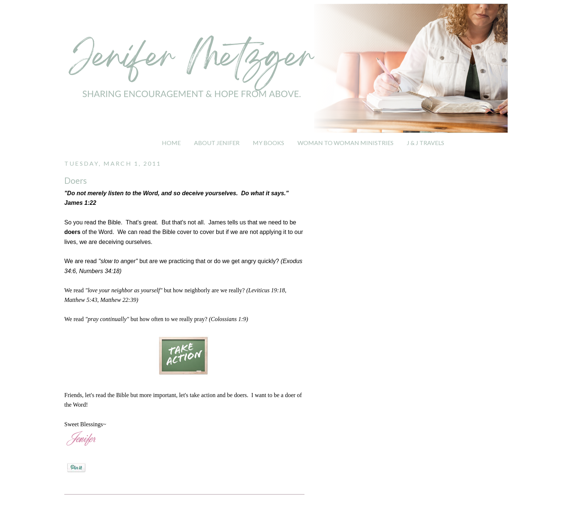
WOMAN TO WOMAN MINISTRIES (345, 142)
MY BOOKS (268, 142)
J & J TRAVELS (425, 142)
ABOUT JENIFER (216, 142)
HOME (171, 142)
